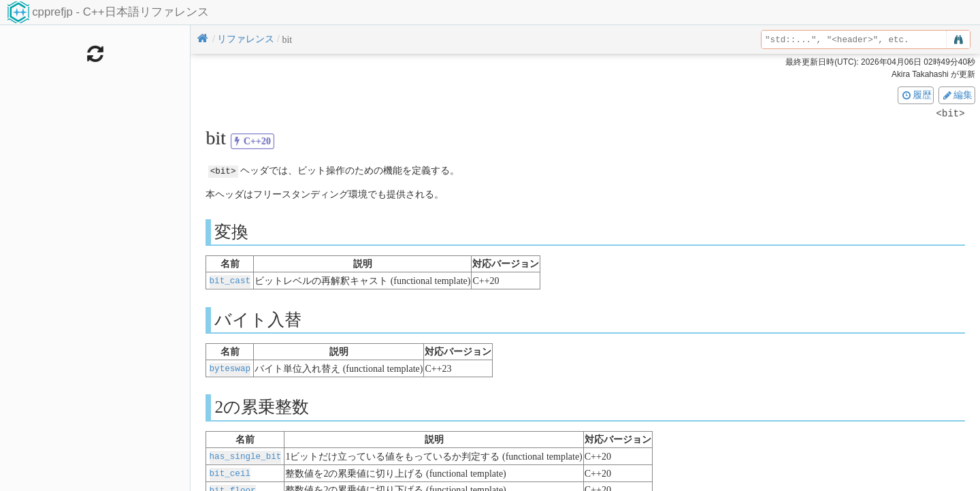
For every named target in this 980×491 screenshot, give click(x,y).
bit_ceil (230, 471)
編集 (957, 94)
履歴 (916, 94)
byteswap (230, 367)
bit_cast (230, 280)
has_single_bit (246, 454)
